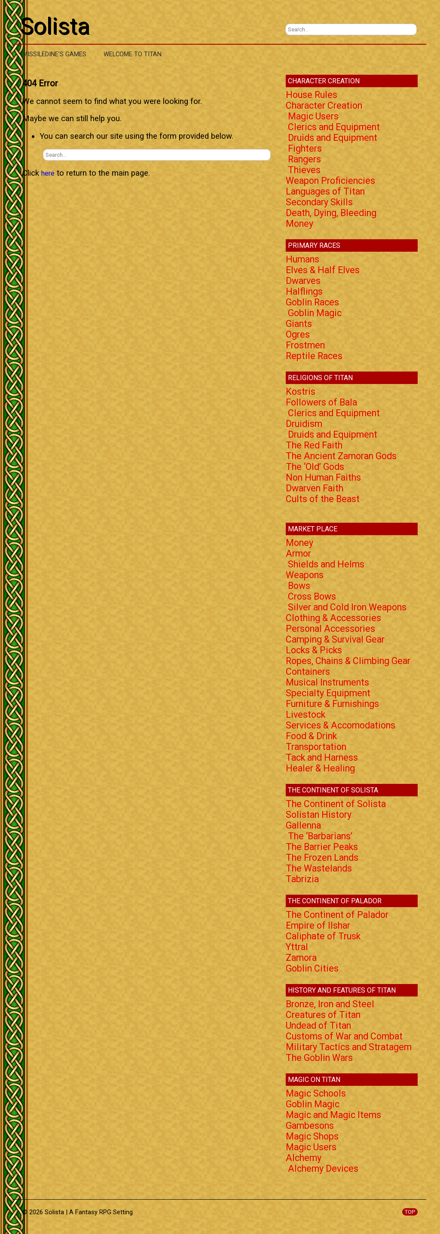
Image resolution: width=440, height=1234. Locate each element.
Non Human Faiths (323, 477)
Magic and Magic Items (333, 1114)
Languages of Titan (325, 191)
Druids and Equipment (332, 137)
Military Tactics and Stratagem (349, 1047)
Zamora (301, 957)
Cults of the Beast (323, 499)
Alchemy (303, 1157)
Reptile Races (314, 355)
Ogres (298, 334)
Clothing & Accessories (333, 617)
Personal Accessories (330, 628)
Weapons (305, 575)
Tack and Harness (322, 757)
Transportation (316, 746)
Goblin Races (312, 302)
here (48, 173)
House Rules (311, 94)
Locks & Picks (314, 650)
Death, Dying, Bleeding (331, 212)
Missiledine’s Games (54, 54)
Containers (308, 671)
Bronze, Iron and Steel (330, 1004)
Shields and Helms (326, 564)
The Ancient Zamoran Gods (341, 456)
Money (299, 223)
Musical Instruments (327, 682)
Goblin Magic (315, 313)
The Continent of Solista (336, 803)
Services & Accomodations (340, 725)
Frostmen (305, 345)
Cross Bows (312, 596)
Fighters (305, 148)
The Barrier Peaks (322, 846)
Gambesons (310, 1125)
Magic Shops (312, 1136)
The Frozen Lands (322, 857)
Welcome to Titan (133, 54)
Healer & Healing (320, 768)
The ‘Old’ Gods (315, 466)
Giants (299, 323)
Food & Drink (311, 736)
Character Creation (324, 105)
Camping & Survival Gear (335, 639)
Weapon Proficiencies (330, 180)
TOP (410, 1212)
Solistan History (318, 814)
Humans (302, 259)
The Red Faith (314, 445)
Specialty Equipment (328, 693)
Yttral (297, 946)
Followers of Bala (321, 402)
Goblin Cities (312, 968)
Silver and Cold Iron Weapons (347, 607)
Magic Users (313, 116)
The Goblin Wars (319, 1057)
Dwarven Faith (314, 488)
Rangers (304, 159)
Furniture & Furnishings (332, 703)
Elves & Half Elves (323, 270)
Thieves (304, 170)
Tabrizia (302, 879)
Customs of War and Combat (344, 1036)
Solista (55, 26)
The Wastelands (319, 868)
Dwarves (303, 280)
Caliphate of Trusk (323, 936)
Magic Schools (316, 1093)
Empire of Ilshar (318, 925)
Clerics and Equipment (334, 127)
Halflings (304, 291)
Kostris (300, 391)
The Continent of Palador (337, 914)
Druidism (304, 423)
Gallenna (303, 825)
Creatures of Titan (323, 1014)
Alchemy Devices (323, 1168)
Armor (298, 553)
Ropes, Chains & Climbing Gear (348, 660)
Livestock (305, 714)
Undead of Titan (318, 1025)
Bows (299, 585)
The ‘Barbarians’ (320, 836)
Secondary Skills (319, 202)
